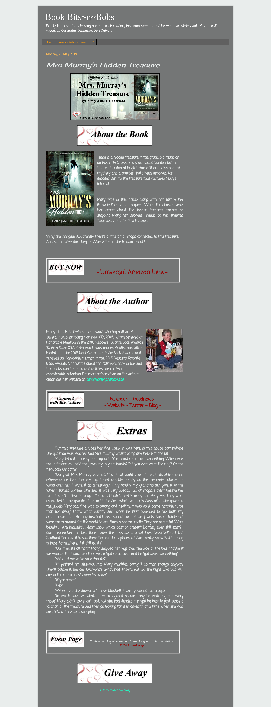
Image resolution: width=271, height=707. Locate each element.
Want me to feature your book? (76, 41)
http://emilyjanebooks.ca (105, 379)
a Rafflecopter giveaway (114, 690)
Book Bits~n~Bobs (79, 17)
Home (49, 41)
